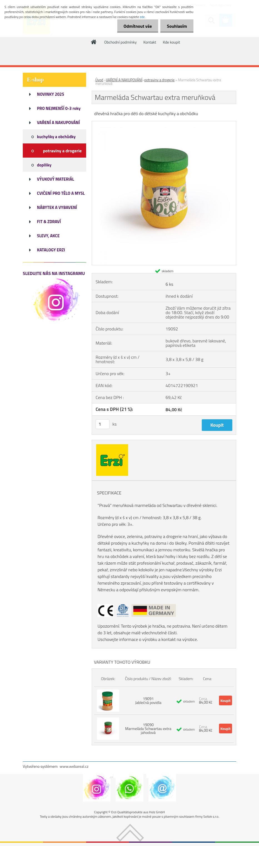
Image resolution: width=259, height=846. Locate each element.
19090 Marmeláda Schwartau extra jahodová (148, 728)
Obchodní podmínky (120, 42)
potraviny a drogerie (159, 80)
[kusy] (102, 424)
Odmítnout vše (136, 26)
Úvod (99, 80)
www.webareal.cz (74, 766)
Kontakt (149, 42)
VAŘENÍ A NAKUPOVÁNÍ (124, 80)
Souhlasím (176, 26)
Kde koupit (171, 42)
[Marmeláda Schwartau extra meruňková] (164, 123)
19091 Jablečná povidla (148, 700)
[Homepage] (94, 42)
